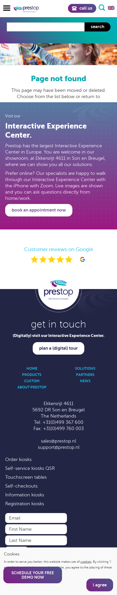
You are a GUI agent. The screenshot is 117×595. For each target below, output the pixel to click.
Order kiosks (18, 459)
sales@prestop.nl (58, 441)
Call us (82, 8)
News (85, 381)
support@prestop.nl (58, 447)
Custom (31, 381)
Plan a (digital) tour (58, 348)
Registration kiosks (24, 503)
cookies (85, 562)
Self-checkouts (21, 486)
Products (32, 375)
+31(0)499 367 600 (63, 422)
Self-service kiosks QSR (30, 468)
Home (31, 368)
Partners (85, 375)
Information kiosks (24, 494)
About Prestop (31, 387)
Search (97, 26)
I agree (100, 585)
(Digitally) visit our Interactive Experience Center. (58, 335)
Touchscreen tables (26, 477)
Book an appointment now (39, 210)
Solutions (85, 368)
